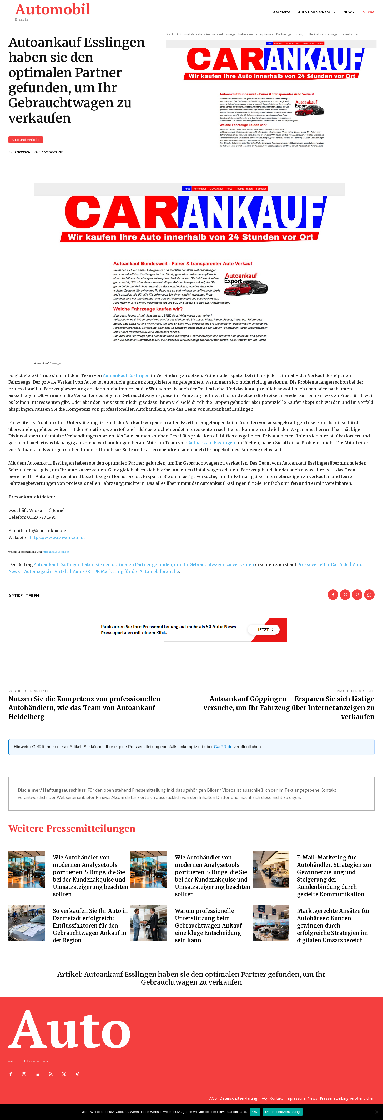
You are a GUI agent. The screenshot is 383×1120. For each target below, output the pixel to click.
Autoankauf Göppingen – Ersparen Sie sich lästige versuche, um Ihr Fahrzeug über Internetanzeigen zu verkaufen (289, 709)
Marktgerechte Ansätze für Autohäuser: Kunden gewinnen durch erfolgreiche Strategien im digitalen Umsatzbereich (333, 927)
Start (169, 34)
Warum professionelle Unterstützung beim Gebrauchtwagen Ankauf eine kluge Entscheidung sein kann (208, 927)
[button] (369, 12)
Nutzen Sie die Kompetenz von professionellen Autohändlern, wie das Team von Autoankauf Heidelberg (84, 709)
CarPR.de (223, 748)
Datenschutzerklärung (282, 1112)
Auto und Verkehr (25, 140)
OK (254, 1112)
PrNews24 (21, 153)
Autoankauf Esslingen (126, 377)
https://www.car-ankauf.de (57, 539)
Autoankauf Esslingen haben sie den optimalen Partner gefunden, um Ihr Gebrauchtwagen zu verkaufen (144, 566)
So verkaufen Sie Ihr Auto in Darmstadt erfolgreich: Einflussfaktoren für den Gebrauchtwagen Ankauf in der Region (90, 927)
